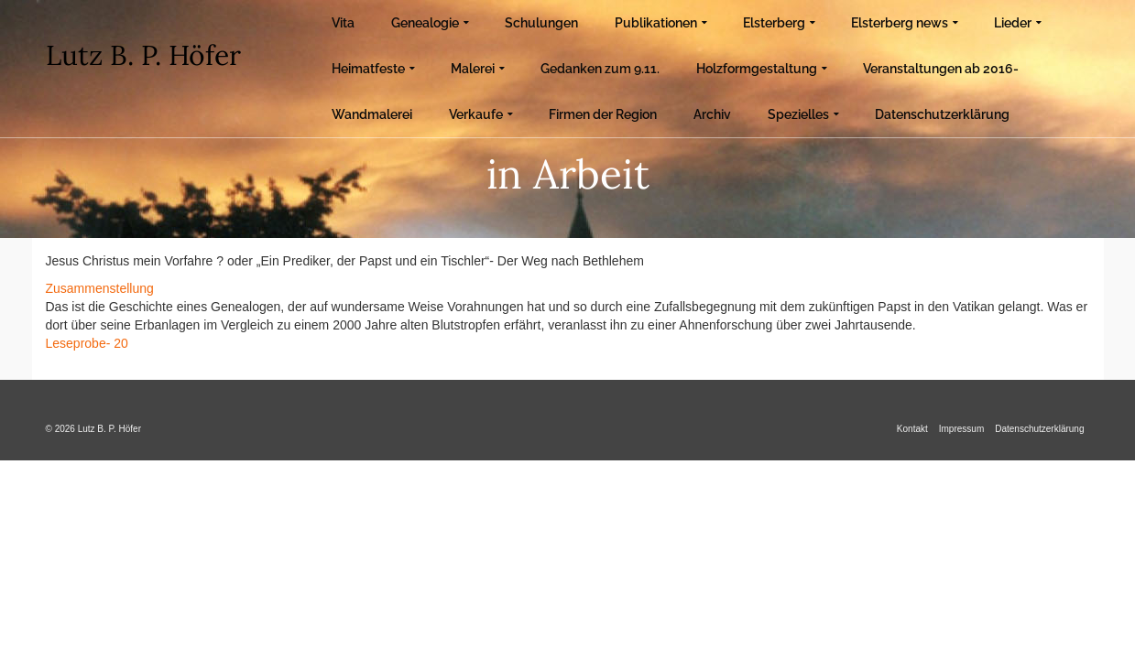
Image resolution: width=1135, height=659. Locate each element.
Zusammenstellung (100, 288)
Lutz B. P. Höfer (143, 55)
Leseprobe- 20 (87, 343)
